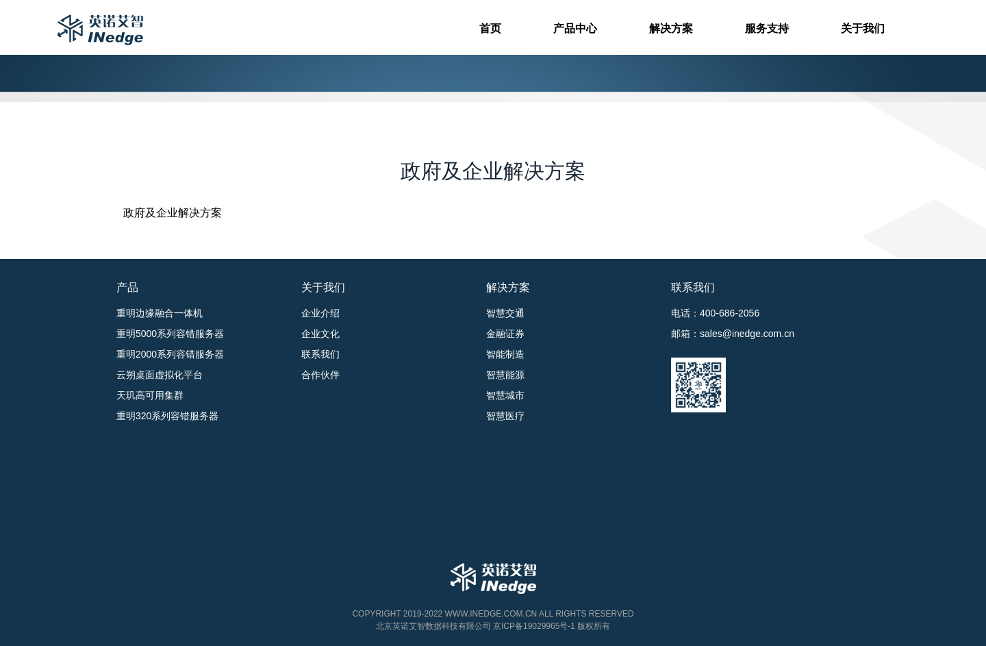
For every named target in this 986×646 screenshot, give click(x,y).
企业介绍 (320, 313)
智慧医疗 (505, 415)
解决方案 (671, 28)
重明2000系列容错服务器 (170, 354)
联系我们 (320, 354)
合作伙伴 (320, 374)
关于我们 (863, 28)
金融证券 (505, 333)
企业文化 (320, 333)
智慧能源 (505, 374)
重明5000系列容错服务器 (170, 333)
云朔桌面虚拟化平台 (159, 374)
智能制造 (505, 354)
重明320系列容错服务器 (167, 415)
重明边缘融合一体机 (159, 313)
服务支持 (767, 28)
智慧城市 (505, 395)
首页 (490, 28)
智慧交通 (505, 313)
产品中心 (575, 28)
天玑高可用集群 (150, 395)
